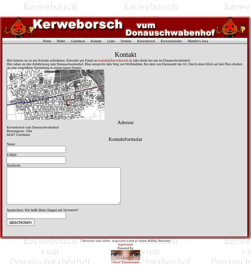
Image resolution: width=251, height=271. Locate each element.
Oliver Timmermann (125, 269)
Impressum (125, 251)
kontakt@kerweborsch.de (115, 60)
